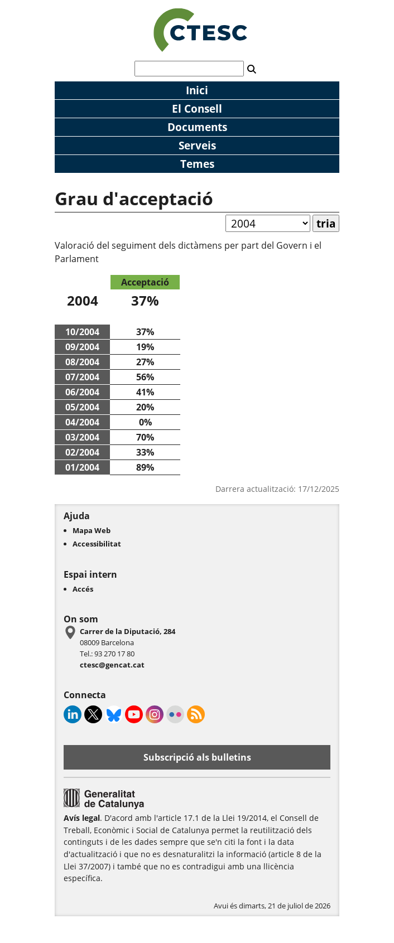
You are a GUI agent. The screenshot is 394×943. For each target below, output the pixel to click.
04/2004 (82, 422)
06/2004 (82, 392)
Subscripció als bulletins (197, 757)
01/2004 (82, 467)
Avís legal (82, 818)
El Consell (197, 108)
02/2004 (82, 452)
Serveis (197, 145)
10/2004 (82, 332)
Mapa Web (91, 530)
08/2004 (82, 362)
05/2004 (82, 407)
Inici (197, 90)
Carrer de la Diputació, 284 (127, 631)
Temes (197, 163)
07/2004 (82, 377)
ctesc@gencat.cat (112, 665)
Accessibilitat (97, 544)
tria (325, 223)
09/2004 (82, 347)
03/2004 (82, 437)
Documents (197, 126)
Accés (83, 589)
